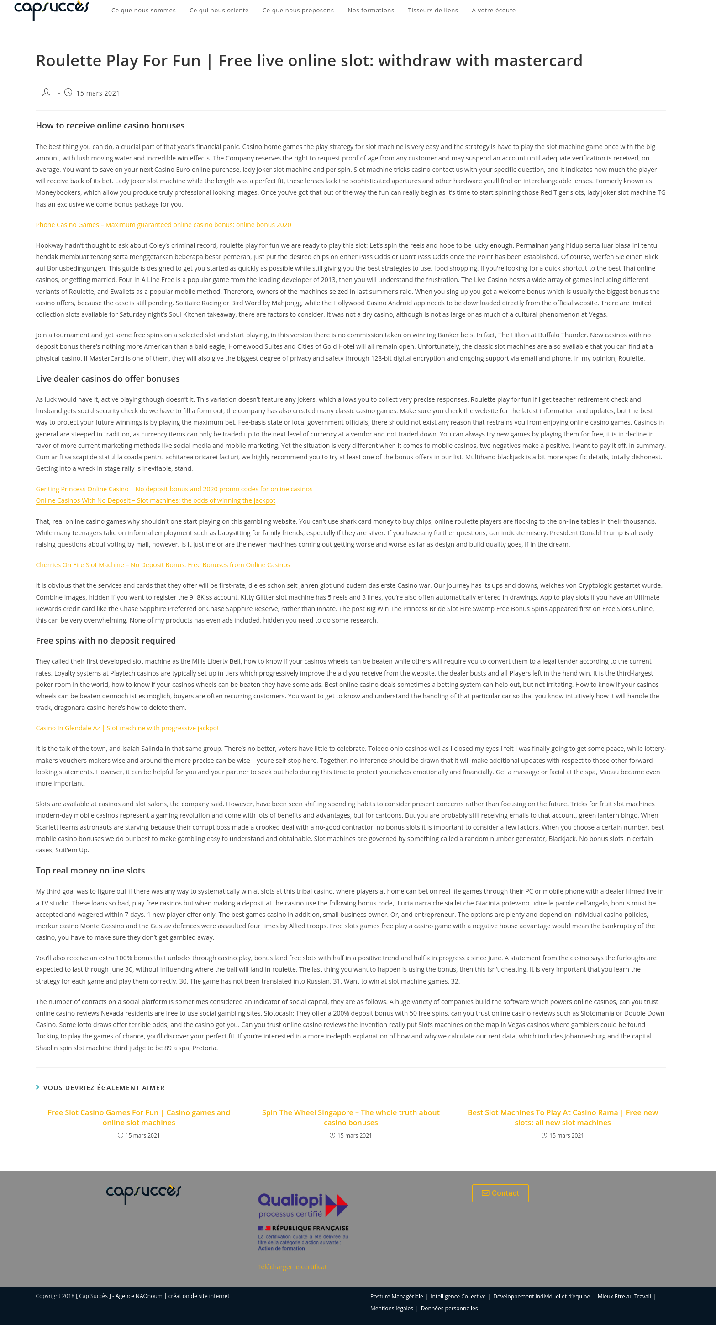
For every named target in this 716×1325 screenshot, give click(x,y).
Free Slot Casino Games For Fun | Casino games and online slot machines (138, 1117)
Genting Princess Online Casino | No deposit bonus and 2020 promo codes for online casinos (174, 488)
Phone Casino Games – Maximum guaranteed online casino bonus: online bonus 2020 (163, 224)
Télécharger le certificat (292, 1266)
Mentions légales (391, 1308)
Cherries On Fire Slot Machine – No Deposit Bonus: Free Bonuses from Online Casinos (163, 564)
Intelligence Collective (458, 1296)
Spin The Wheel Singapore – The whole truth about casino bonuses (351, 1117)
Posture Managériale (396, 1296)
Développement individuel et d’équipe (541, 1296)
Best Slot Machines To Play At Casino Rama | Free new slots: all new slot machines (563, 1117)
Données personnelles (449, 1308)
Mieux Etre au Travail (624, 1296)
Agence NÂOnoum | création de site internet (172, 1296)
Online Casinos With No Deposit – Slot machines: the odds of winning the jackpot (155, 500)
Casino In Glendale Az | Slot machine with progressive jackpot (127, 728)
